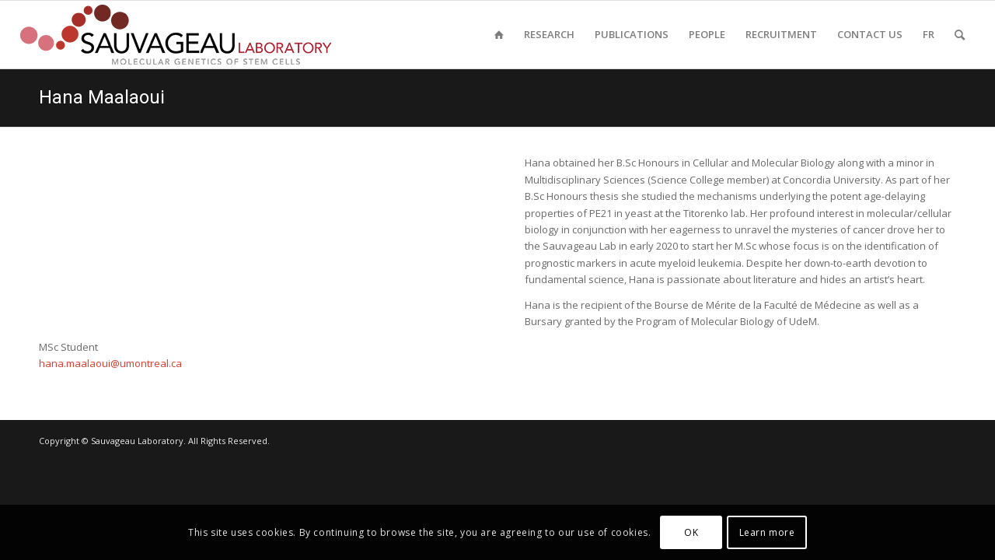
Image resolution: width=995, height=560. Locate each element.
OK (691, 532)
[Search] (959, 34)
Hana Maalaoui (102, 97)
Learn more (767, 532)
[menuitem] (499, 34)
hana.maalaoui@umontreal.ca (110, 363)
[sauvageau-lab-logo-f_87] (175, 34)
